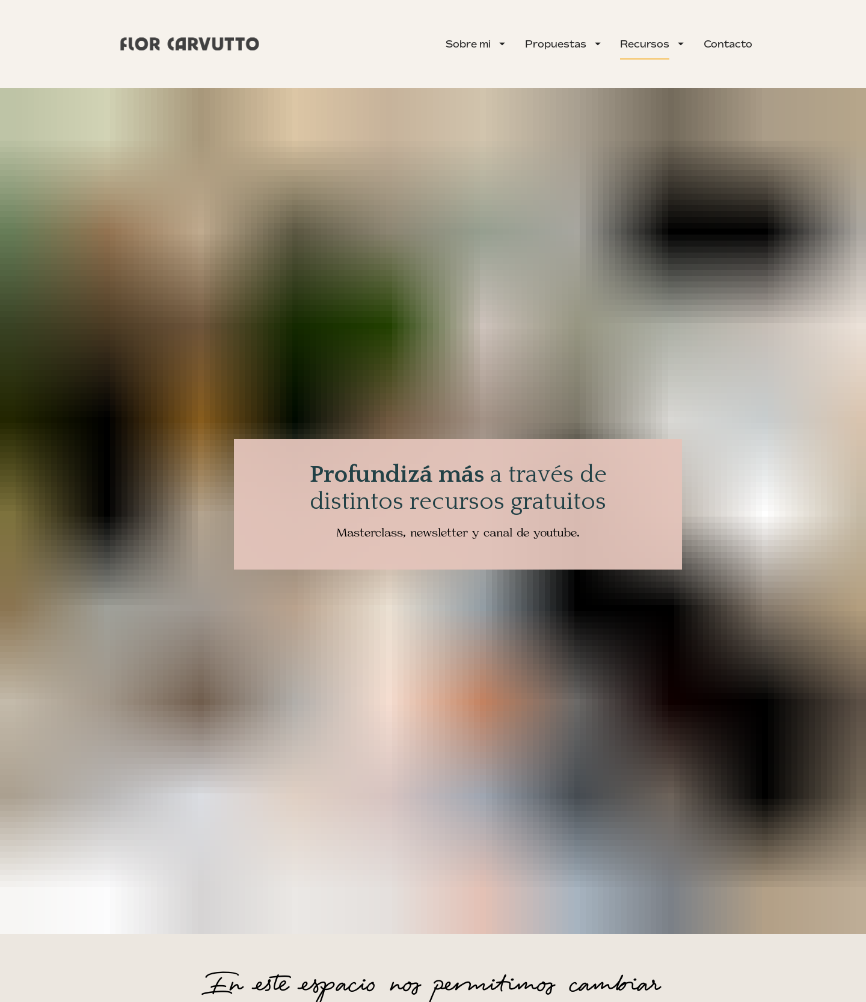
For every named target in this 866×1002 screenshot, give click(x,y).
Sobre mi (475, 44)
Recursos (652, 44)
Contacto (728, 44)
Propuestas (563, 44)
